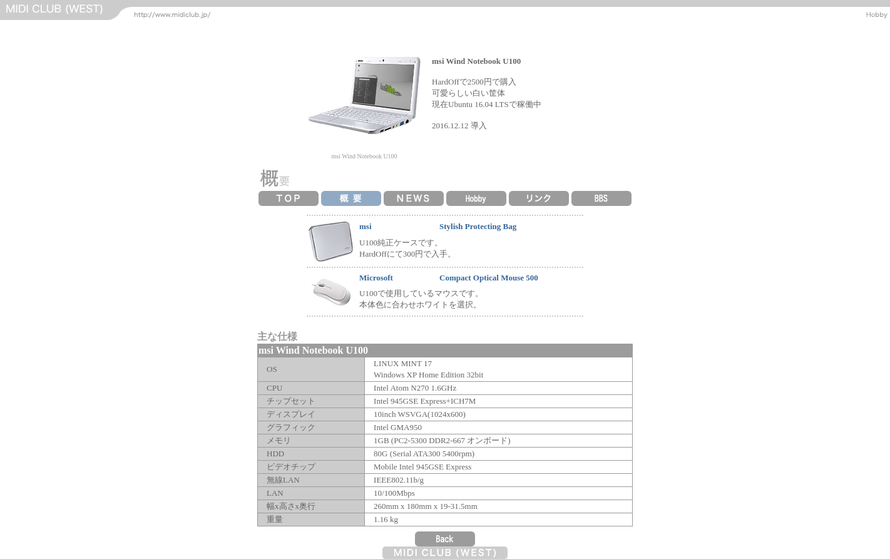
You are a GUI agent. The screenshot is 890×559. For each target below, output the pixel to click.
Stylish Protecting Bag (477, 226)
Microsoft (376, 277)
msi (365, 226)
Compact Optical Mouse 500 (488, 277)
